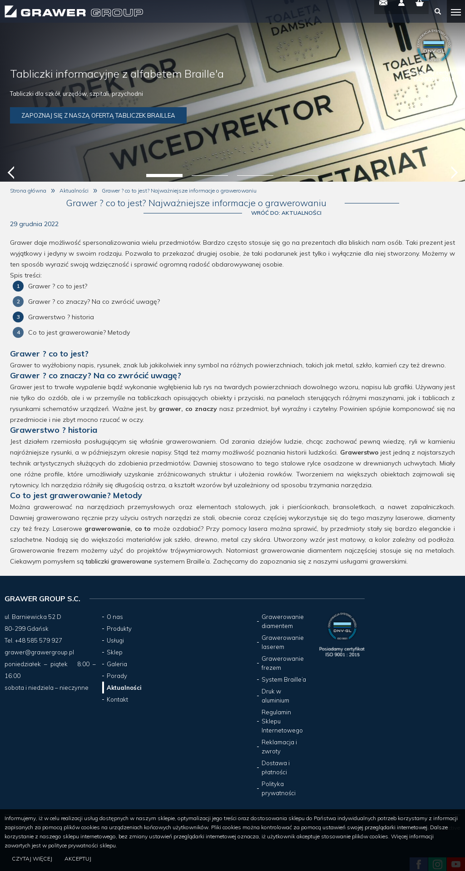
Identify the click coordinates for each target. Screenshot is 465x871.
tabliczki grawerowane (118, 563)
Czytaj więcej (34, 859)
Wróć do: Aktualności (420, 208)
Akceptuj (81, 859)
